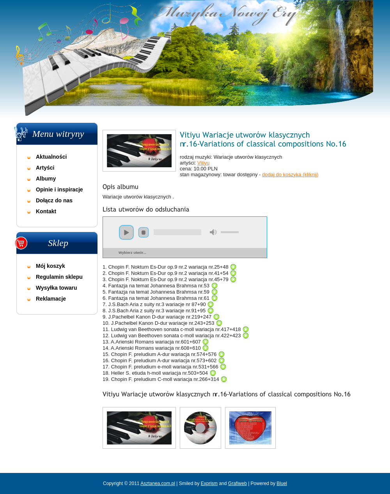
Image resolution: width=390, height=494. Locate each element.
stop (143, 232)
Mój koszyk (50, 266)
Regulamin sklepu (59, 277)
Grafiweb (237, 483)
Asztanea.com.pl (157, 483)
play (126, 232)
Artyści (45, 168)
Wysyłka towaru (56, 288)
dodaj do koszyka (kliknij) (290, 174)
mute (213, 232)
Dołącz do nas (54, 200)
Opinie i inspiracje (59, 189)
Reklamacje (51, 299)
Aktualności (51, 157)
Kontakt (46, 211)
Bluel (282, 483)
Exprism (209, 483)
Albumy (46, 178)
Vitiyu (203, 163)
